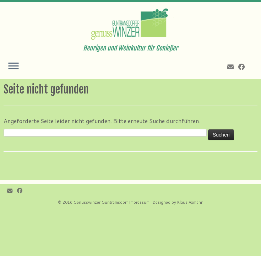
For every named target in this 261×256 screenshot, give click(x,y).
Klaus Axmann (190, 202)
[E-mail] (232, 66)
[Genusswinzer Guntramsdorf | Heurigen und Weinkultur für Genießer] (130, 23)
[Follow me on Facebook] (243, 66)
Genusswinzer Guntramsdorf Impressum (111, 202)
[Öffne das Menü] (13, 66)
